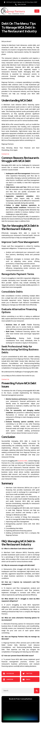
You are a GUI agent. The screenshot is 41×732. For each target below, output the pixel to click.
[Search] (36, 690)
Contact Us (5, 154)
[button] (11, 673)
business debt (22, 461)
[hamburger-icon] (36, 11)
